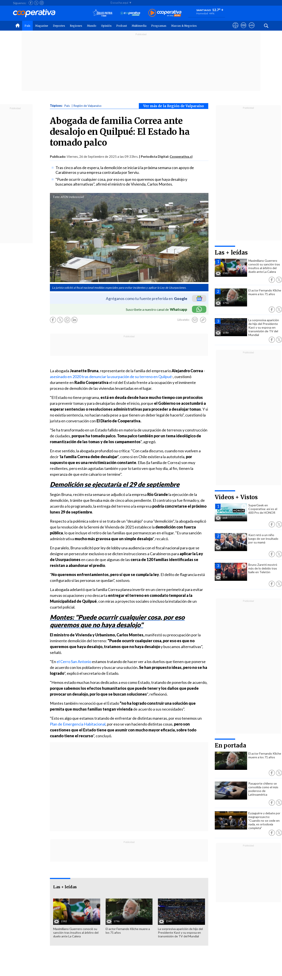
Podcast (121, 25)
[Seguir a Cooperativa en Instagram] (41, 3)
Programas (158, 25)
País (27, 25)
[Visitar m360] (243, 29)
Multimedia (139, 25)
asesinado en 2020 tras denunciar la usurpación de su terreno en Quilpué (111, 376)
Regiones (76, 25)
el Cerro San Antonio (74, 661)
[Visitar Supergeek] (251, 29)
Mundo (91, 25)
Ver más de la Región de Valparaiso (173, 106)
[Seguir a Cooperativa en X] (36, 3)
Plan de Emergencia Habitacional (77, 724)
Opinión (106, 25)
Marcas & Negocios (184, 25)
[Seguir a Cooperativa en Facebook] (31, 3)
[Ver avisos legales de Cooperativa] (235, 29)
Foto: (56, 197)
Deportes (59, 25)
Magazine (41, 25)
